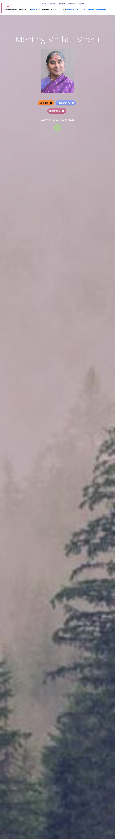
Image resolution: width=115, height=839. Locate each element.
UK (84, 9)
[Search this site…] (101, 4)
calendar (70, 9)
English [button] (81, 3)
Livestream (56, 110)
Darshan (46, 102)
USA (78, 9)
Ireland (91, 9)
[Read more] (57, 127)
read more (35, 9)
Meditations (66, 102)
